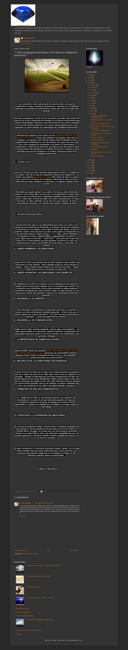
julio (91, 98)
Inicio (48, 550)
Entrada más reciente (21, 550)
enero (91, 113)
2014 (89, 162)
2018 (89, 77)
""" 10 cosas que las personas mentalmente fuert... (98, 116)
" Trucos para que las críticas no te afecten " (29, 630)
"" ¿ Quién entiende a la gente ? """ (99, 147)
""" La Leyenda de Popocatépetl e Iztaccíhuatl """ (39, 619)
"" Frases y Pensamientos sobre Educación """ (38, 576)
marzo (92, 108)
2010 (89, 173)
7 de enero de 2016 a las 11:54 (43, 503)
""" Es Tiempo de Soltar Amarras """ (99, 124)
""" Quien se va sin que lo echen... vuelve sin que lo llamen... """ (43, 565)
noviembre (93, 87)
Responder (23, 516)
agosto (92, 95)
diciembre (93, 85)
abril (91, 105)
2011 (89, 170)
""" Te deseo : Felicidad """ (97, 156)
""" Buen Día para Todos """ (33, 587)
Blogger (80, 640)
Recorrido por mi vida (22, 608)
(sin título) (19, 634)
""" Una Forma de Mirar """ (97, 140)
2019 (89, 75)
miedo (52, 234)
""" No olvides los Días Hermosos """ (100, 131)
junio (91, 100)
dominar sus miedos (43, 177)
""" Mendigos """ (94, 149)
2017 (89, 80)
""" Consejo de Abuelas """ (97, 137)
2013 (89, 165)
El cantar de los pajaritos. (23, 612)
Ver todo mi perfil (26, 43)
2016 (89, 82)
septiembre (93, 92)
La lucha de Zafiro (29, 38)
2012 (89, 168)
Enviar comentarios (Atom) (30, 553)
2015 (89, 160)
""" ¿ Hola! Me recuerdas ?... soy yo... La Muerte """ (40, 598)
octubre (92, 90)
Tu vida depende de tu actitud (24, 616)
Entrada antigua (74, 550)
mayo (91, 103)
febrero (92, 111)
